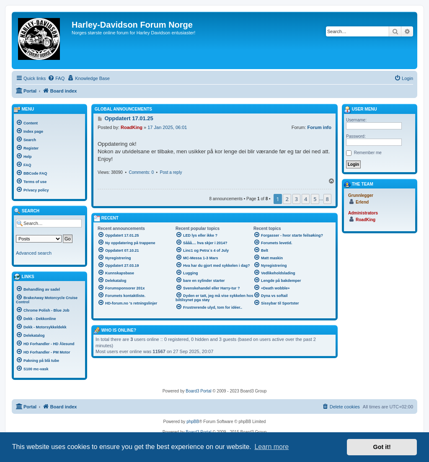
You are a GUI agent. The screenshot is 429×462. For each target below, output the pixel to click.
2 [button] (286, 199)
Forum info (319, 127)
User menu (360, 109)
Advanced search (34, 253)
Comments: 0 (141, 172)
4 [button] (305, 199)
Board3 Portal (198, 391)
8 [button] (327, 199)
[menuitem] (56, 78)
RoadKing (131, 127)
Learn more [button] (271, 446)
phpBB (192, 421)
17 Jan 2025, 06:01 (167, 127)
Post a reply (171, 172)
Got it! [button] (382, 447)
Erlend (362, 202)
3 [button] (296, 199)
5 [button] (314, 199)
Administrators (363, 213)
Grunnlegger (360, 195)
